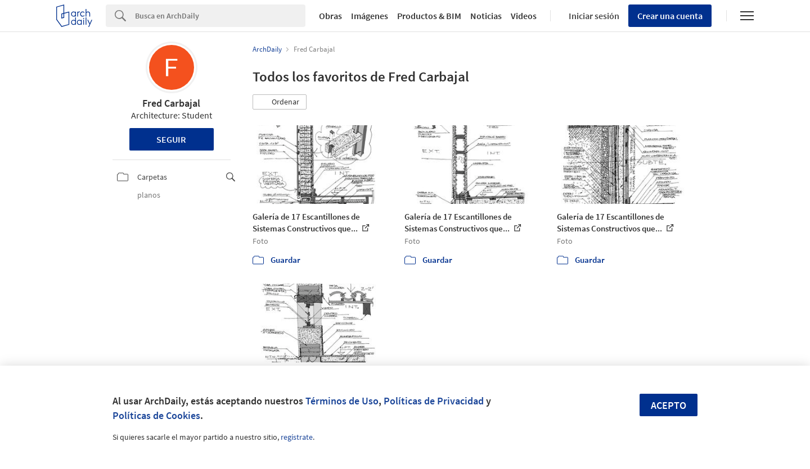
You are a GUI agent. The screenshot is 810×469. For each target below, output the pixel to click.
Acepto (668, 405)
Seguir (171, 139)
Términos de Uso (342, 400)
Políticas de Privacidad (434, 400)
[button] (280, 102)
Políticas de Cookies (156, 415)
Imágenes (369, 15)
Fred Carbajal (171, 103)
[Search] (220, 15)
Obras (330, 15)
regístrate (297, 437)
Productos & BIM (429, 15)
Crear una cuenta (670, 15)
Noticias (486, 15)
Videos (524, 15)
